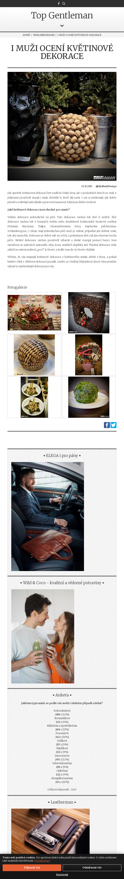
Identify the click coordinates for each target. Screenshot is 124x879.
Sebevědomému (62, 763)
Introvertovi (62, 755)
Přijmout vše (32, 867)
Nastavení (62, 874)
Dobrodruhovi (62, 710)
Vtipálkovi (62, 748)
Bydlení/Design (43, 35)
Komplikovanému (62, 778)
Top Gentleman (62, 15)
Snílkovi (62, 740)
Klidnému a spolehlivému (62, 725)
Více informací (42, 860)
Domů (26, 35)
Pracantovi (62, 733)
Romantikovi (62, 718)
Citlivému (62, 770)
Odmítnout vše (92, 867)
